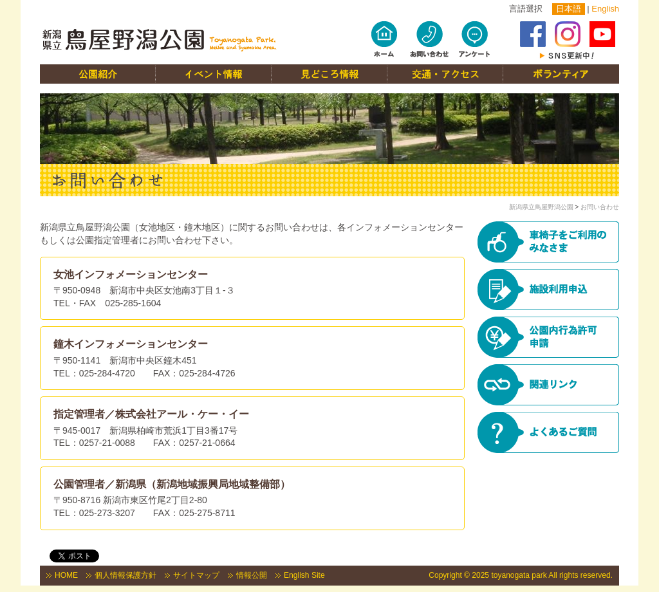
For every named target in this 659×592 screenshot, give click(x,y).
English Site (304, 575)
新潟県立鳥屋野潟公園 (541, 206)
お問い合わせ (599, 206)
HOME (66, 575)
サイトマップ (196, 575)
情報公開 (251, 575)
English (605, 9)
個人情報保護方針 (125, 575)
